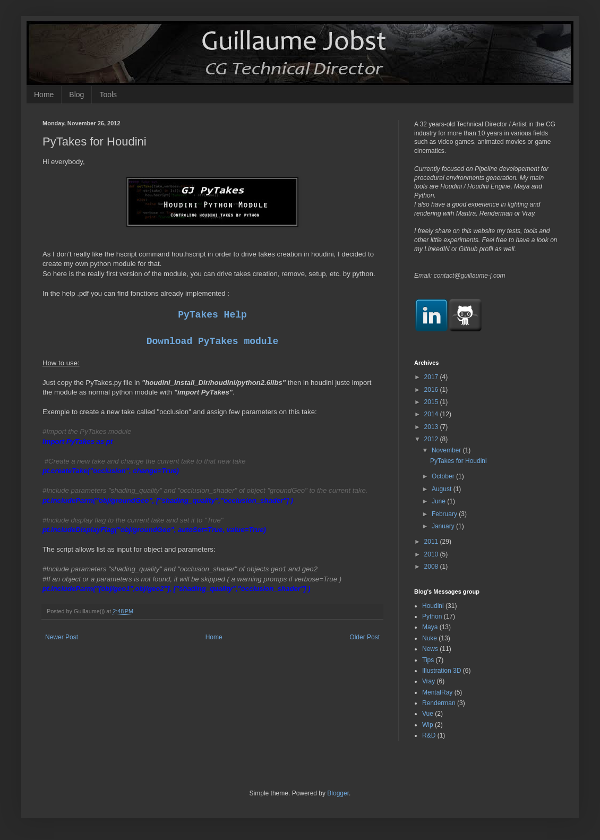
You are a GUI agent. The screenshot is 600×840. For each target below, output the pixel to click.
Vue (427, 713)
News (430, 649)
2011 (432, 541)
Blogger (338, 793)
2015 (432, 402)
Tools (108, 94)
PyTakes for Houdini (458, 461)
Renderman (439, 703)
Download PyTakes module (212, 341)
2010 (432, 554)
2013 (432, 427)
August (442, 489)
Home (44, 94)
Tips (428, 660)
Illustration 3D (441, 670)
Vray (428, 681)
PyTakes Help (212, 315)
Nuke (429, 638)
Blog (76, 94)
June (439, 501)
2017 (432, 377)
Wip (427, 724)
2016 (432, 389)
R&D (428, 735)
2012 (432, 439)
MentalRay (437, 692)
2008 (432, 566)
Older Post (364, 637)
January (444, 526)
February (445, 514)
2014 (432, 414)
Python (432, 616)
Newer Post (61, 637)
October (444, 476)
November (447, 450)
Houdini (433, 606)
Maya (430, 627)
